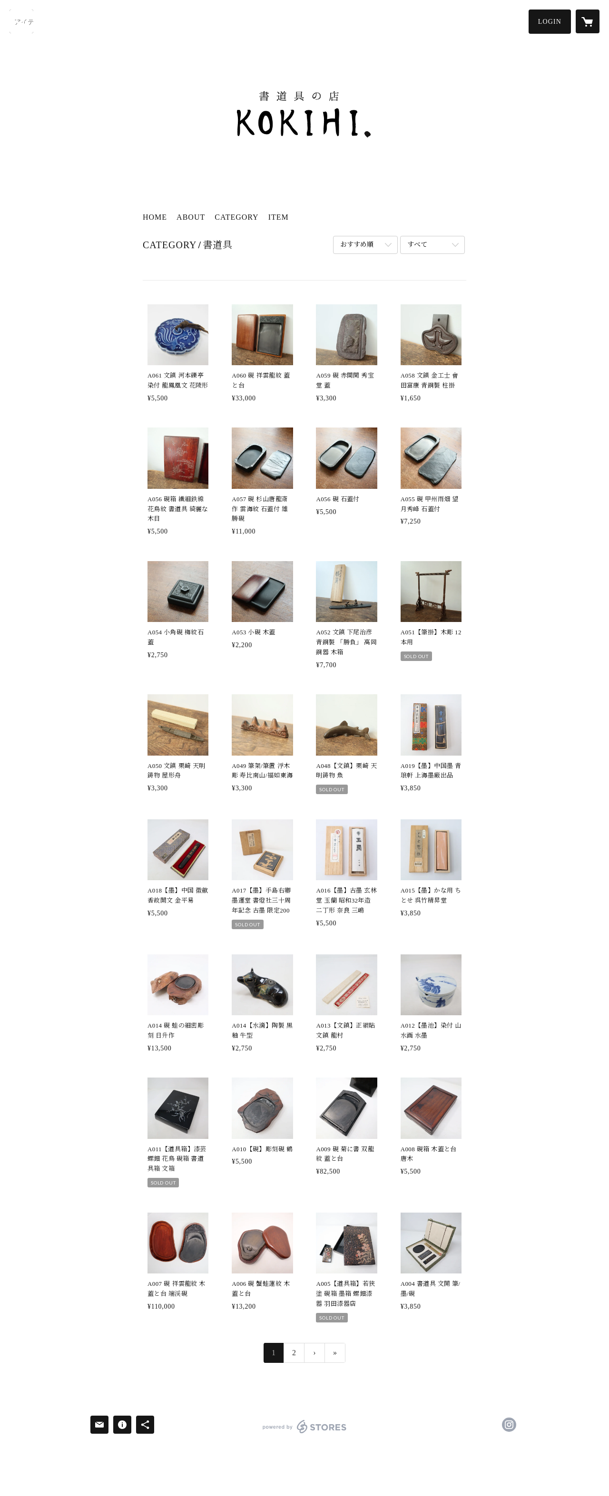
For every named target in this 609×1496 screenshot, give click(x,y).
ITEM (278, 217)
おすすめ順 (356, 244)
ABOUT (191, 217)
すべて (417, 244)
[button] (550, 22)
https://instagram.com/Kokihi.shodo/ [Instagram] (509, 1425)
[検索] (21, 21)
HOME (155, 217)
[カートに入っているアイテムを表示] (587, 21)
